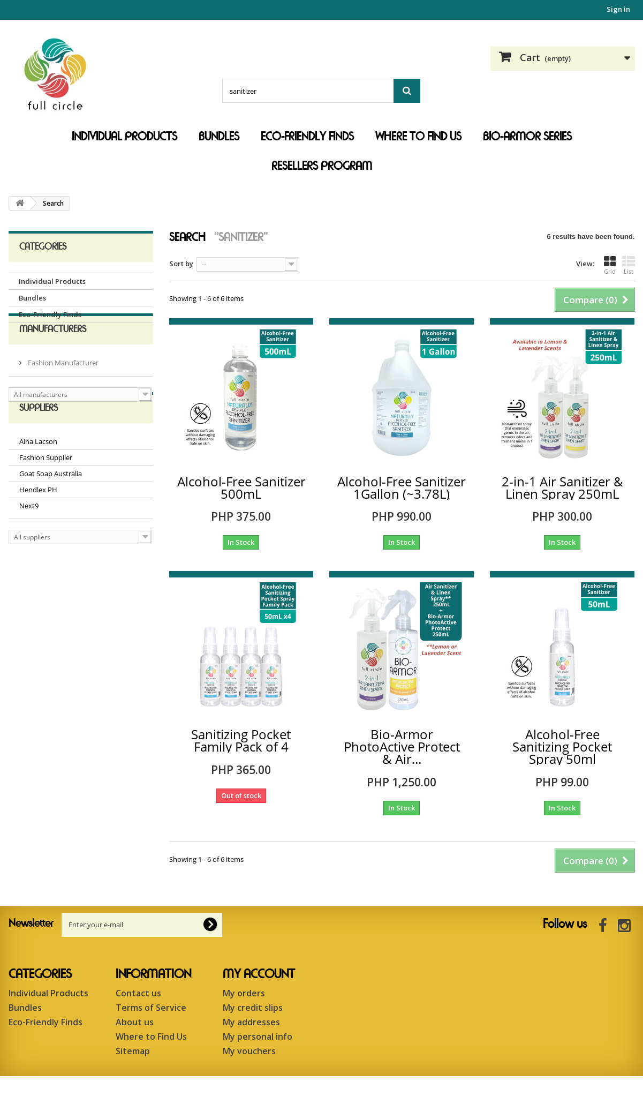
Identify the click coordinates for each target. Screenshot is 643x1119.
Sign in (618, 9)
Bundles (219, 137)
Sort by (181, 263)
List (628, 265)
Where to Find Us (418, 137)
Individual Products (124, 137)
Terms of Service (151, 1007)
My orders (244, 993)
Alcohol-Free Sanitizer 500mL (241, 487)
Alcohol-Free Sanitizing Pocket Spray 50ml (562, 746)
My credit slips (253, 1007)
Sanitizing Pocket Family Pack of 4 (241, 740)
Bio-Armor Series (527, 137)
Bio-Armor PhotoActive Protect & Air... (402, 746)
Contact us (138, 993)
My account (259, 974)
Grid (610, 265)
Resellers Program (321, 166)
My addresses (251, 1022)
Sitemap (133, 1051)
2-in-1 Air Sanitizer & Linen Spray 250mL (562, 487)
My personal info (257, 1036)
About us (135, 1022)
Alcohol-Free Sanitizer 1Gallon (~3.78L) (401, 487)
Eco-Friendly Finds (307, 137)
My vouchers (249, 1051)
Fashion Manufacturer (62, 384)
